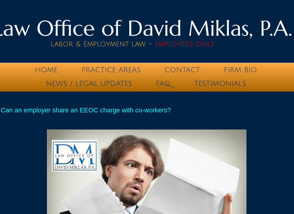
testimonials (220, 83)
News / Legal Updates (89, 83)
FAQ (163, 83)
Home (46, 70)
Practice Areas (111, 70)
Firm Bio (240, 70)
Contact (182, 70)
